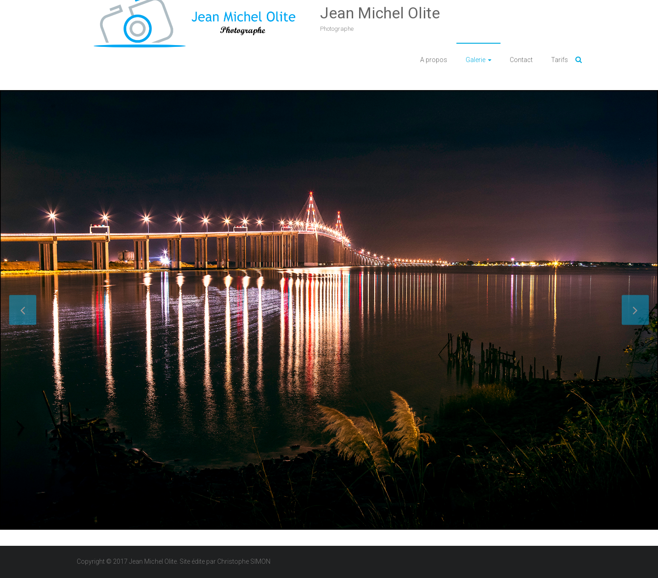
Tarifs (559, 59)
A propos (433, 59)
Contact (521, 59)
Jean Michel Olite (380, 13)
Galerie (475, 59)
